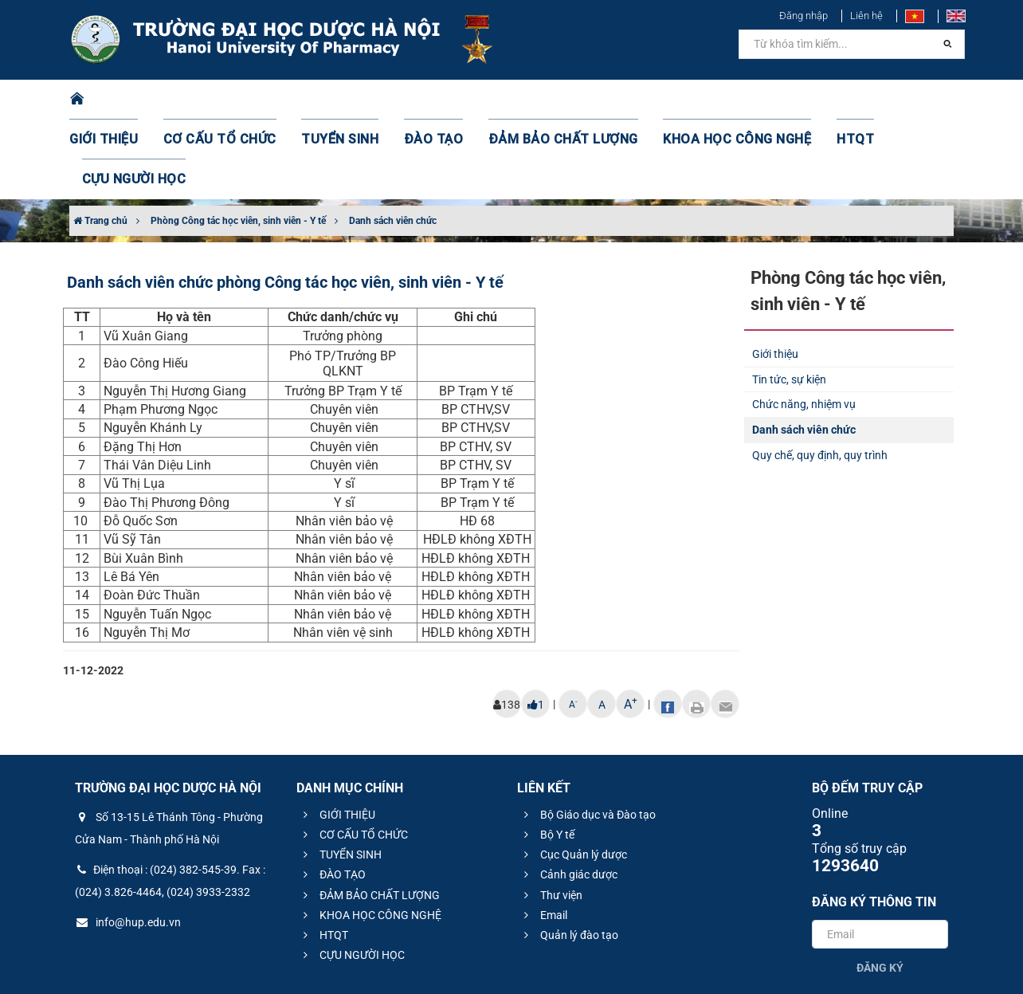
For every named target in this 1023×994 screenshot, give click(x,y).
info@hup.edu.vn (128, 842)
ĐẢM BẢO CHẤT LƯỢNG (537, 99)
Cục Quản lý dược (573, 774)
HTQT (797, 99)
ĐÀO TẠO (421, 99)
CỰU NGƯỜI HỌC (885, 99)
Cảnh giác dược (568, 794)
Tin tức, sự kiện (789, 299)
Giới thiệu (775, 274)
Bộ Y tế (546, 754)
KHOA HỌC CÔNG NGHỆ (690, 99)
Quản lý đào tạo (568, 855)
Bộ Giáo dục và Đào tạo (587, 735)
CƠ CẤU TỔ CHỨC (229, 99)
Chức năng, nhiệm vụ (804, 324)
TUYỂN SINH (336, 99)
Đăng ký (879, 888)
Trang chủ (100, 141)
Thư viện (550, 815)
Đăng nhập (803, 16)
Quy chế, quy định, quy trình (820, 375)
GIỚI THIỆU (124, 99)
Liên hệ (866, 16)
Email (543, 835)
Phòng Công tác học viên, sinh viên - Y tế (238, 141)
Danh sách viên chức (393, 141)
